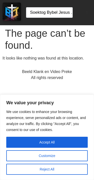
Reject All (47, 169)
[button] (86, 12)
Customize (47, 156)
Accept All (47, 142)
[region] (47, 137)
